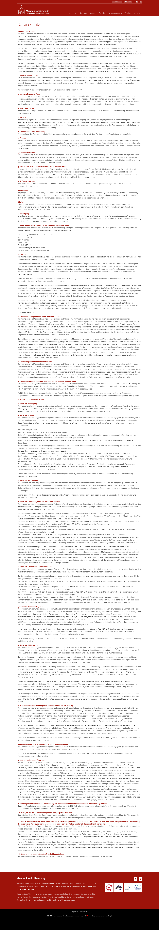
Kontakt (137, 14)
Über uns (83, 14)
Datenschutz (83, 912)
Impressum (75, 912)
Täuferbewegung (47, 884)
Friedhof (128, 14)
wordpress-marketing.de (105, 917)
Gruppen (92, 14)
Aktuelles (102, 14)
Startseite (73, 14)
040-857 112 (116, 2)
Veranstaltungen (115, 14)
